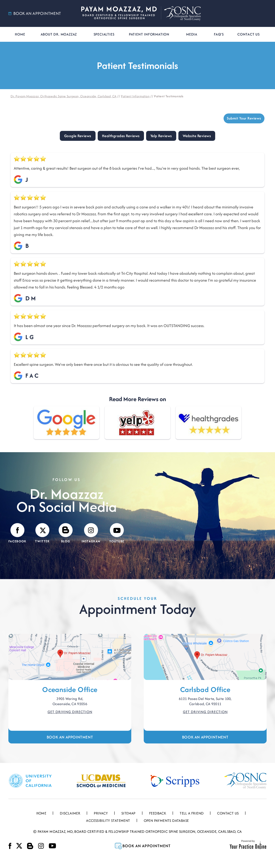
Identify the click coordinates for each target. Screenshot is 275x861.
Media (191, 34)
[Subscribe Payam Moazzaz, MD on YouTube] (116, 533)
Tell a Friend (192, 813)
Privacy (101, 813)
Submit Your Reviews (244, 118)
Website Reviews (197, 135)
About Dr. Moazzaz (59, 34)
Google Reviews (77, 135)
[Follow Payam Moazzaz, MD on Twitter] (42, 533)
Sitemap (128, 813)
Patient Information (149, 34)
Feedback (157, 813)
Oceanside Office (69, 689)
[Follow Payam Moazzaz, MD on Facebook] (17, 533)
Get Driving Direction (70, 711)
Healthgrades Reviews (121, 135)
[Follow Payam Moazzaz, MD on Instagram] (91, 533)
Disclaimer (70, 813)
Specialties (104, 34)
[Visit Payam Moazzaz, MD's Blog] (66, 533)
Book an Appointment (70, 737)
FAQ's (219, 34)
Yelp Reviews (161, 135)
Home (20, 34)
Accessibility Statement (108, 820)
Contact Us (248, 34)
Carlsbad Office (205, 689)
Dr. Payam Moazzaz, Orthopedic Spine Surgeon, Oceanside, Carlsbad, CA (64, 96)
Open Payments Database (166, 820)
